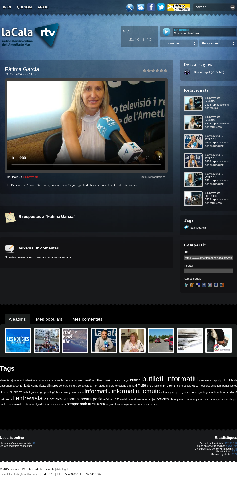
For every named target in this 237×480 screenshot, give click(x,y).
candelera (205, 380)
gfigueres (216, 126)
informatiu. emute (136, 391)
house (59, 392)
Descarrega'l (202, 72)
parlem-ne (202, 399)
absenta (4, 380)
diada (102, 385)
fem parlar (223, 385)
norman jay (149, 399)
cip (220, 380)
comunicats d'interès (44, 385)
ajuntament (17, 380)
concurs (63, 385)
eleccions (120, 385)
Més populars (49, 319)
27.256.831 (231, 443)
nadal (123, 399)
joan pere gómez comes (184, 392)
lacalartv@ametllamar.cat (24, 474)
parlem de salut (186, 399)
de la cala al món (88, 385)
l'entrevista (28, 398)
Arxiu (43, 7)
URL (186, 252)
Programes (210, 43)
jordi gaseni (206, 392)
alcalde (49, 380)
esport (196, 385)
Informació (171, 43)
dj (107, 385)
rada (10, 404)
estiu (214, 385)
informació (78, 392)
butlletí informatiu (170, 379)
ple (230, 399)
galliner (35, 392)
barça (125, 380)
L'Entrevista (31, 176)
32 (33, 443)
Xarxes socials (192, 278)
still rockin (98, 404)
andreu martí (83, 380)
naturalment (134, 399)
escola (187, 385)
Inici (7, 7)
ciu (224, 380)
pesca (224, 399)
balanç (116, 380)
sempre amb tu (79, 404)
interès (165, 392)
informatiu (98, 391)
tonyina (110, 404)
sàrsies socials (51, 404)
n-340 (116, 399)
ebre (111, 385)
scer (63, 404)
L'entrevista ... (214, 135)
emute (140, 385)
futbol (26, 392)
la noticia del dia (224, 392)
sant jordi (37, 404)
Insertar (188, 265)
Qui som (24, 7)
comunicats (22, 385)
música (107, 399)
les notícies (53, 399)
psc (235, 399)
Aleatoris (17, 319)
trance (133, 404)
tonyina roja (122, 404)
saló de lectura (22, 404)
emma (131, 385)
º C (127, 32)
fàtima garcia (198, 227)
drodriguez (217, 145)
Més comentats (87, 319)
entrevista (170, 385)
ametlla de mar (64, 380)
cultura (73, 385)
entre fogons (154, 385)
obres (173, 399)
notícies (162, 399)
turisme (154, 404)
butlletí (135, 380)
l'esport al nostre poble (82, 399)
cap (215, 380)
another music (101, 380)
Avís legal (62, 469)
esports (205, 385)
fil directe (16, 392)
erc (181, 385)
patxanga (214, 399)
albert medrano (34, 380)
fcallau (214, 108)
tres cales (143, 404)
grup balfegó (47, 392)
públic (3, 404)
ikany (67, 392)
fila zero (4, 392)
